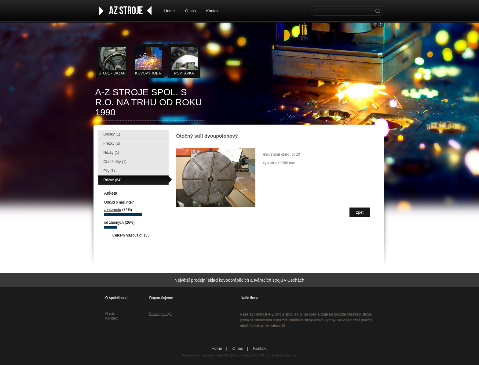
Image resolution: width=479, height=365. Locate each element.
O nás (190, 11)
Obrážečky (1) (115, 162)
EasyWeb (223, 355)
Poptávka (184, 73)
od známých (114, 222)
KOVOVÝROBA (148, 73)
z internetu (112, 210)
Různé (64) (113, 180)
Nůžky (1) (111, 152)
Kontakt (213, 11)
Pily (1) (109, 171)
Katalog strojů (160, 314)
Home (169, 11)
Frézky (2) (112, 143)
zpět (360, 212)
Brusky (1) (112, 134)
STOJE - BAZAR (112, 73)
